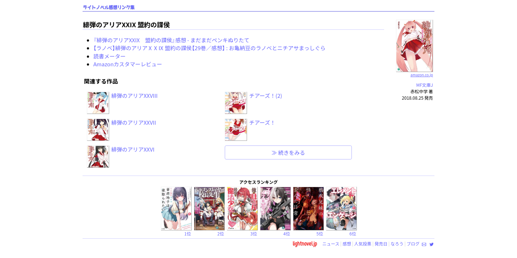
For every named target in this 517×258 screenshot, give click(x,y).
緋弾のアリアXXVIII (134, 95)
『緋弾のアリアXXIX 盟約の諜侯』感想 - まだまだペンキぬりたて (171, 40)
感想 (347, 243)
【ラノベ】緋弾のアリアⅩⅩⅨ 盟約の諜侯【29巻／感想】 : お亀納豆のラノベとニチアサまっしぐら (209, 48)
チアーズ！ (262, 122)
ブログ (412, 243)
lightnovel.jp (305, 243)
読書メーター (109, 56)
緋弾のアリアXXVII (133, 122)
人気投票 (363, 243)
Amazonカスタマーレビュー (127, 64)
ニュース (330, 243)
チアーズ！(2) (265, 95)
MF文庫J (424, 85)
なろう (397, 243)
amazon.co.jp (414, 72)
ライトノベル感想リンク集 (109, 7)
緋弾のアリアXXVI (132, 149)
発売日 (380, 243)
